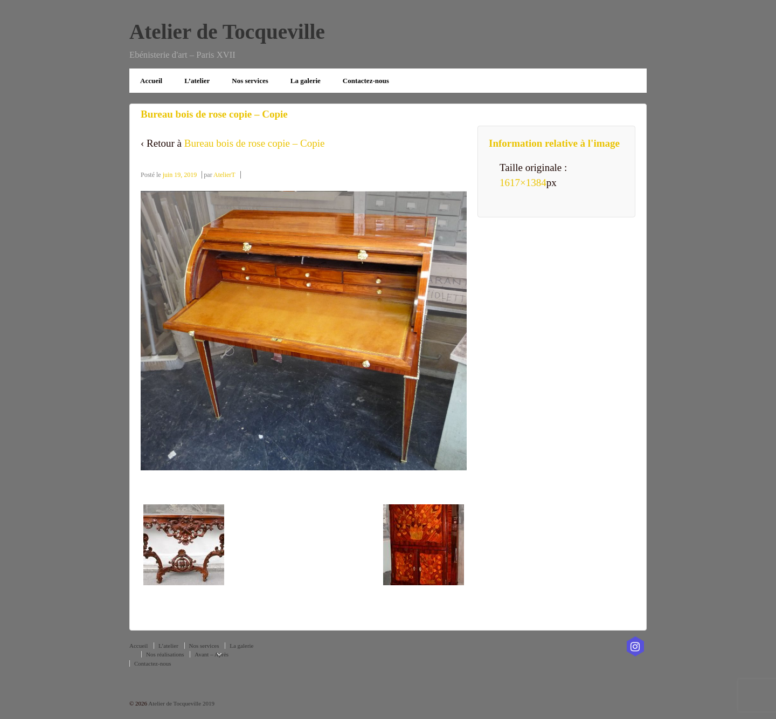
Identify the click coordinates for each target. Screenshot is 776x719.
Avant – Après (211, 654)
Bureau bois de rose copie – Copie (254, 143)
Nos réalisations (165, 654)
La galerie (305, 81)
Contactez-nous (366, 81)
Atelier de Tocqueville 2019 (180, 703)
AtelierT (224, 175)
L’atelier (197, 81)
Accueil (151, 81)
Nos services (250, 81)
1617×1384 (523, 182)
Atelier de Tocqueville (227, 31)
